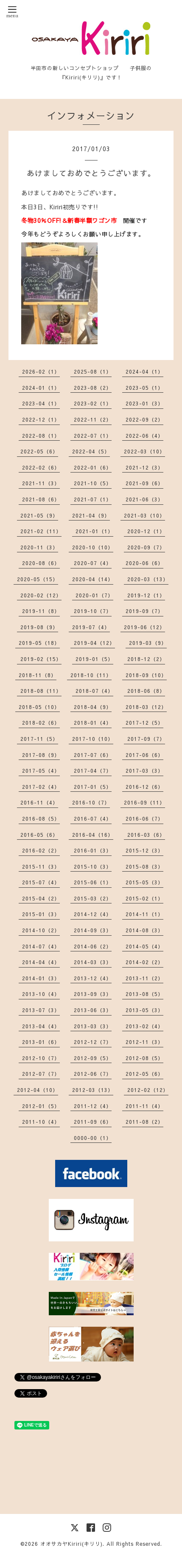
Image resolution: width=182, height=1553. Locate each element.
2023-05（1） (144, 387)
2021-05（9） (39, 515)
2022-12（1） (41, 419)
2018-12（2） (146, 659)
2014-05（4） (144, 946)
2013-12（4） (93, 978)
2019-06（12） (144, 627)
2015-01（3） (41, 914)
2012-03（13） (92, 1089)
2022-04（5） (91, 451)
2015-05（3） (144, 882)
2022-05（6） (39, 451)
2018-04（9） (93, 706)
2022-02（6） (41, 467)
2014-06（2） (93, 946)
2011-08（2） (144, 1121)
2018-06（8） (146, 690)
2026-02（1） (41, 371)
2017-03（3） (144, 770)
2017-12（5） (144, 722)
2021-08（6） (41, 499)
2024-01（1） (41, 387)
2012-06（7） (93, 1073)
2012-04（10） (37, 1089)
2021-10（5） (93, 483)
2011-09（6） (93, 1121)
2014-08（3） (144, 930)
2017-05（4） (41, 770)
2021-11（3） (41, 483)
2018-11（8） (37, 675)
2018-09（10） (146, 675)
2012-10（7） (41, 1058)
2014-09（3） (93, 930)
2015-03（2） (93, 898)
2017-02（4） (41, 786)
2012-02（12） (147, 1089)
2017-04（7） (93, 770)
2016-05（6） (39, 834)
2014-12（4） (93, 914)
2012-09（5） (93, 1058)
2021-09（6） (144, 483)
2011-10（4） (41, 1121)
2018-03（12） (146, 706)
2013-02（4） (144, 1026)
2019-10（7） (93, 611)
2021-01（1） (94, 531)
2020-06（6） (144, 563)
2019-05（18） (39, 642)
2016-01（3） (93, 850)
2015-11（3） (41, 866)
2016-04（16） (92, 834)
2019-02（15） (41, 659)
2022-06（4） (144, 435)
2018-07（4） (94, 690)
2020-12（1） (146, 531)
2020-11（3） (39, 547)
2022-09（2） (144, 419)
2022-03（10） (144, 451)
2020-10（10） (92, 547)
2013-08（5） (144, 993)
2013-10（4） (41, 993)
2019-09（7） (144, 611)
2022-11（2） (93, 419)
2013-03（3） (93, 1026)
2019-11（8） (41, 611)
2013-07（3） (41, 1010)
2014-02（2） (144, 962)
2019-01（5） (94, 659)
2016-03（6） (146, 834)
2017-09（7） (146, 738)
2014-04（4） (41, 962)
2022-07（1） (93, 435)
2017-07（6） (93, 754)
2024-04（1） (144, 371)
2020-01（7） (94, 595)
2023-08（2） (93, 387)
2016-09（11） (144, 802)
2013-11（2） (144, 978)
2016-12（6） (144, 786)
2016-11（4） (39, 802)
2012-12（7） (93, 1041)
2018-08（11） (41, 690)
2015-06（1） (93, 882)
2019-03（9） (148, 642)
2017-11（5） (39, 738)
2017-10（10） (92, 738)
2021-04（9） (91, 515)
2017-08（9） (41, 754)
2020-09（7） (146, 547)
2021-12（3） (144, 467)
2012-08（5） (144, 1058)
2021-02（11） (41, 531)
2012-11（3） (144, 1041)
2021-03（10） (144, 515)
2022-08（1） (41, 435)
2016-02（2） (41, 850)
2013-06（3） (93, 1010)
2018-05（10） (39, 706)
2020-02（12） (41, 595)
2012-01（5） (41, 1106)
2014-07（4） (41, 946)
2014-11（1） (144, 914)
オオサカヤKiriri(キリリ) (71, 1543)
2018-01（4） (93, 722)
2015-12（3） (144, 850)
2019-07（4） (91, 627)
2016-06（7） (144, 818)
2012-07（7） (41, 1073)
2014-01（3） (41, 978)
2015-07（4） (41, 882)
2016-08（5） (41, 818)
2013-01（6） (41, 1041)
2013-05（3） (144, 1010)
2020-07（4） (93, 563)
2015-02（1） (144, 898)
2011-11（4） (144, 1106)
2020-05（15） (37, 579)
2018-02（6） (41, 722)
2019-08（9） (39, 627)
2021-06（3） (144, 499)
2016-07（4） (93, 818)
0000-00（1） (93, 1137)
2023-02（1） (93, 403)
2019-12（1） (146, 595)
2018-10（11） (91, 675)
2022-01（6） (93, 467)
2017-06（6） (144, 754)
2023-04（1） (41, 403)
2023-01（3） (144, 403)
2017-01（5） (93, 786)
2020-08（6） (41, 563)
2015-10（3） (93, 866)
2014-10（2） (41, 930)
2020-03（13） (147, 579)
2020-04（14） (92, 579)
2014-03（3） (93, 962)
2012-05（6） (144, 1073)
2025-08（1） (93, 371)
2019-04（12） (94, 642)
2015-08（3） (144, 866)
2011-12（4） (93, 1106)
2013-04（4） (41, 1026)
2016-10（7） (91, 802)
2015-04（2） (41, 898)
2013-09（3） (93, 993)
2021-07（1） (93, 499)
